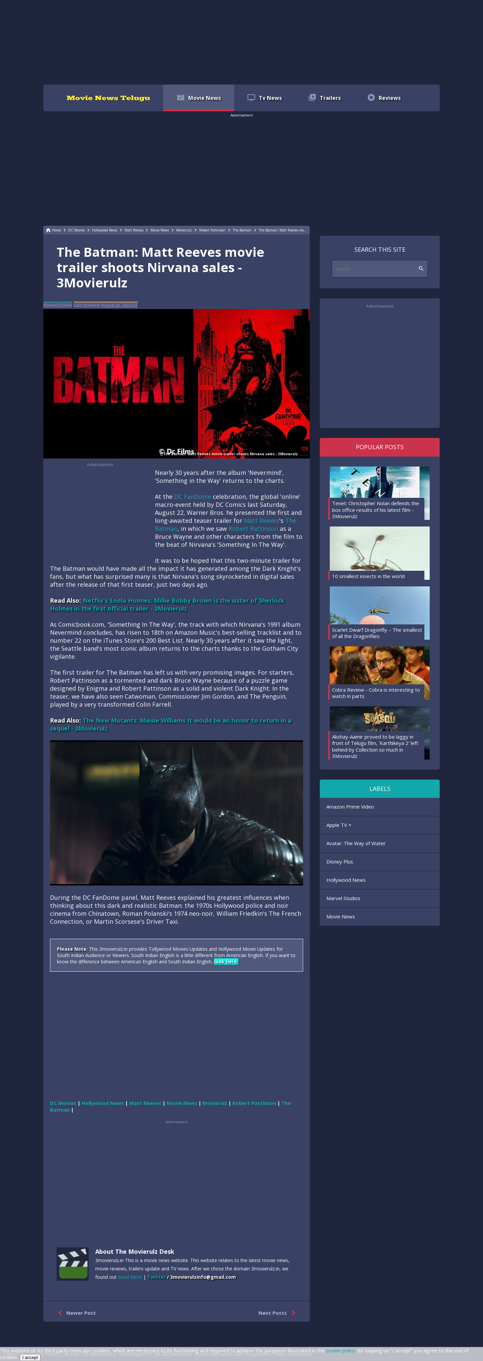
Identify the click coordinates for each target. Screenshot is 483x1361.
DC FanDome (192, 497)
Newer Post (75, 1313)
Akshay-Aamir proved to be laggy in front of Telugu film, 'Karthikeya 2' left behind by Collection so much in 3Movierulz (375, 746)
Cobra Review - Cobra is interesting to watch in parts (376, 693)
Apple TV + (338, 825)
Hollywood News (346, 879)
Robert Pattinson (253, 528)
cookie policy (340, 1350)
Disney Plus (339, 861)
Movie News (340, 916)
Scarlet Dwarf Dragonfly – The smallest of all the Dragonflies (377, 633)
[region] (241, 41)
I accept (30, 1357)
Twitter (156, 1277)
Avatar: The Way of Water (356, 843)
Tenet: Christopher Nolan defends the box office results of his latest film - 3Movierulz (375, 509)
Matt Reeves (261, 520)
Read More (130, 1277)
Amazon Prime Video (350, 806)
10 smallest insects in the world (368, 576)
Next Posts (278, 1313)
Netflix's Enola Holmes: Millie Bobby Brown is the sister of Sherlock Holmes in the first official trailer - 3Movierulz (167, 604)
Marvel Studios (343, 898)
